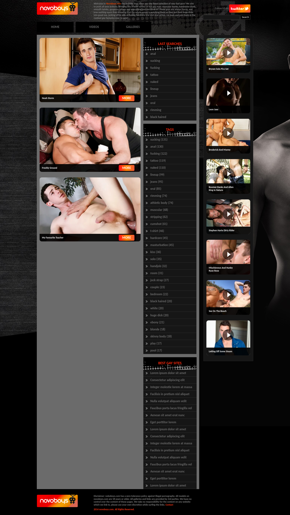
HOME (55, 27)
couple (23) (157, 287)
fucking (155, 68)
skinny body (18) (161, 336)
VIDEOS (94, 27)
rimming (155, 110)
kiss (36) (155, 252)
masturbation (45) (162, 245)
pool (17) (156, 350)
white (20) (157, 308)
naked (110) (158, 168)
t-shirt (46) (157, 231)
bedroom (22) (159, 294)
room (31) (156, 273)
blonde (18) (157, 329)
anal (153, 54)
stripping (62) (159, 217)
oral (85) (155, 189)
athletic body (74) (161, 203)
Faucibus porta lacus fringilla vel (171, 408)
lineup (154, 89)
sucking (155, 61)
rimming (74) (158, 196)
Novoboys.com (113, 3)
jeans (153, 96)
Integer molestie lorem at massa (171, 387)
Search (245, 17)
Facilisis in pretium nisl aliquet (170, 394)
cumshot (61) (159, 224)
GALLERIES (133, 27)
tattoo (154, 75)
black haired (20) (161, 301)
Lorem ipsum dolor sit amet (168, 373)
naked (154, 82)
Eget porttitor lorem (163, 422)
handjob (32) (158, 266)
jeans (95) (156, 182)
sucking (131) (159, 140)
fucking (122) (158, 154)
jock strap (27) (159, 280)
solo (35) (156, 259)
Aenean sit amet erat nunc (167, 415)
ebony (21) (157, 322)
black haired (158, 117)
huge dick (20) (159, 315)
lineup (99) (157, 175)
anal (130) (156, 147)
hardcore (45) (159, 238)
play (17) (156, 343)
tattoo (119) (158, 161)
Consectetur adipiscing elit (167, 380)
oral (152, 103)
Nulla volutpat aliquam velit (168, 401)
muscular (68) (159, 210)
